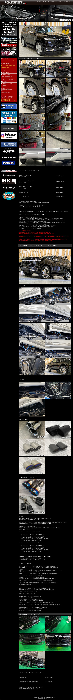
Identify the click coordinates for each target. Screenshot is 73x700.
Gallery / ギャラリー (6, 70)
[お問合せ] (39, 1)
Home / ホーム (5, 58)
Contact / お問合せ (6, 74)
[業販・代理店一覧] (45, 1)
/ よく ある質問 (9, 83)
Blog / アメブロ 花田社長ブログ (9, 79)
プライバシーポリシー (68, 1)
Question (4, 83)
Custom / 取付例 (5, 72)
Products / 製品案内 (6, 63)
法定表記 (4, 85)
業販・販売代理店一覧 (7, 76)
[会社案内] (52, 1)
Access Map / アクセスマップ (8, 81)
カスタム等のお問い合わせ (9, 128)
